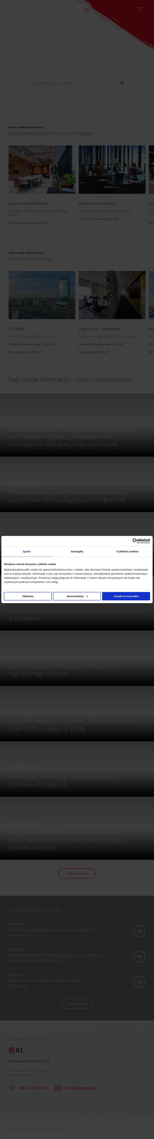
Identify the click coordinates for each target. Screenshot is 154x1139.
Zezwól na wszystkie (126, 596)
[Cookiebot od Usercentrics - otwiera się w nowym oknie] (135, 541)
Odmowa (27, 596)
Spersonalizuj (77, 596)
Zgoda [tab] (27, 551)
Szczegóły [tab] (77, 551)
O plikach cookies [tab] (127, 551)
